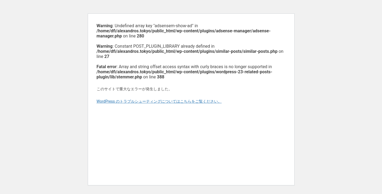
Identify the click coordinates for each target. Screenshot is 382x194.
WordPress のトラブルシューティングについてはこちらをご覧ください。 (159, 101)
